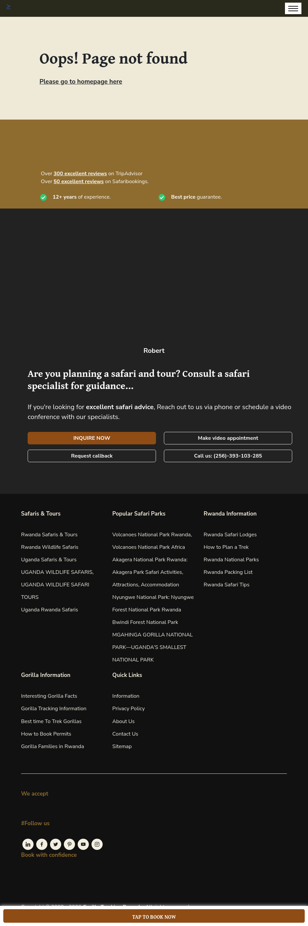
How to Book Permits (46, 734)
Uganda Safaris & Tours (49, 559)
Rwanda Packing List (228, 572)
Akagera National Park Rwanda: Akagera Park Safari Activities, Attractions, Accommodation (149, 572)
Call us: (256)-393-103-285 (228, 456)
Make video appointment (228, 438)
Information (125, 696)
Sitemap (122, 746)
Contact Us (125, 734)
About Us (123, 721)
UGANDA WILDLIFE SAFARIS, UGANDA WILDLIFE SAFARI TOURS (57, 585)
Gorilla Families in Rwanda (52, 746)
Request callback (92, 456)
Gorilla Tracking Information (54, 708)
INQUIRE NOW (91, 438)
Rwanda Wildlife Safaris (49, 547)
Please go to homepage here (80, 81)
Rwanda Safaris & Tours (49, 534)
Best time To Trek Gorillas (51, 721)
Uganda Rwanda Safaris (49, 609)
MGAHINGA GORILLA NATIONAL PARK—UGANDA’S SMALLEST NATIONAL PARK (152, 647)
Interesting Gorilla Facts (49, 696)
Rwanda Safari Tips (226, 584)
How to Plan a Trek (226, 547)
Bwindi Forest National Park (145, 622)
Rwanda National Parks (231, 559)
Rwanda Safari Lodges (230, 534)
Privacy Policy (128, 708)
